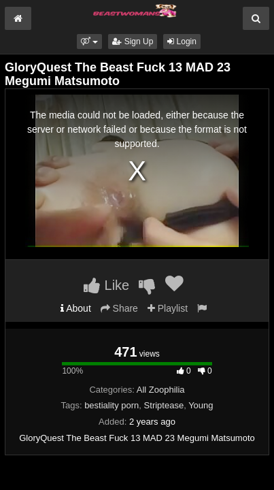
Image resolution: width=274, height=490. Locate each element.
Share (119, 308)
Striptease (164, 405)
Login (181, 41)
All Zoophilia (161, 390)
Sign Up (132, 41)
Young (200, 405)
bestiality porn (111, 405)
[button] (89, 41)
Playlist (168, 308)
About (76, 308)
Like (106, 285)
